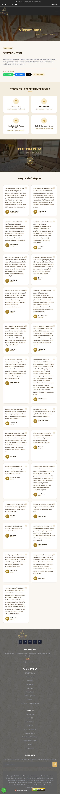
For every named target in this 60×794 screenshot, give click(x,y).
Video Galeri (30, 692)
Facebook (20, 74)
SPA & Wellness (30, 673)
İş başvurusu (30, 748)
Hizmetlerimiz (30, 677)
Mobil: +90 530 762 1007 (34, 2)
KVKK (30, 744)
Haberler (30, 680)
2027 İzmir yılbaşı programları (30, 703)
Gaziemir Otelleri (30, 733)
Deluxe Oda (30, 718)
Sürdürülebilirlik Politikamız (30, 737)
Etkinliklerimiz (30, 684)
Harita (27, 659)
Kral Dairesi (30, 722)
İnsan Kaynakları (30, 696)
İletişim (30, 699)
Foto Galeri (30, 688)
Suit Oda (30, 725)
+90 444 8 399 (22, 2)
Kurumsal (44, 34)
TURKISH (54, 4)
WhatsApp (8, 74)
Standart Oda (30, 714)
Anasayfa (37, 34)
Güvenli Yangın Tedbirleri (30, 741)
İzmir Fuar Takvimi (30, 729)
